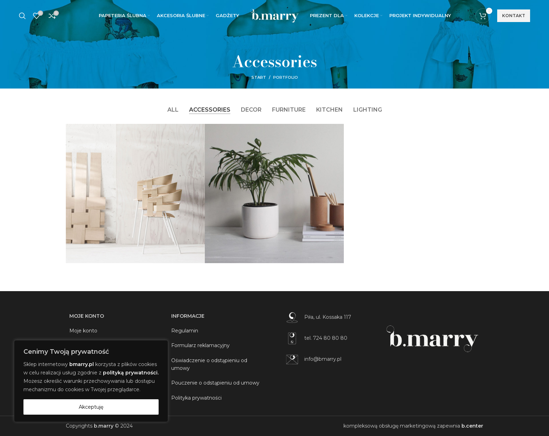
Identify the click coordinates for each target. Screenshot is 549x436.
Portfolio (285, 77)
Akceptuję (91, 407)
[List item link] (330, 317)
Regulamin (184, 331)
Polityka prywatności (196, 398)
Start (258, 77)
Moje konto (83, 331)
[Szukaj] (22, 16)
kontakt (513, 15)
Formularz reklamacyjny (200, 345)
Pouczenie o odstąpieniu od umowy (215, 383)
